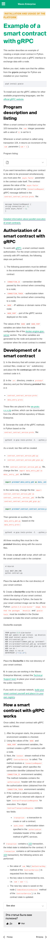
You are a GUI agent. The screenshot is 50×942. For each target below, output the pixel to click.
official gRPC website (13, 99)
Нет (23, 923)
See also (25, 906)
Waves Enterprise (27, 4)
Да (11, 923)
